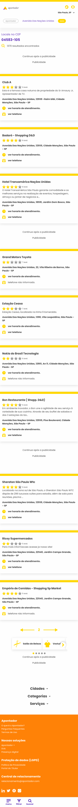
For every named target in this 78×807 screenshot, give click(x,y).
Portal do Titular (9, 768)
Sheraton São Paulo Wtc (18, 482)
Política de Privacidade (13, 764)
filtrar (19, 802)
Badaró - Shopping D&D (18, 135)
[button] (33, 653)
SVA (3, 748)
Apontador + (8, 745)
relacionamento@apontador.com (20, 781)
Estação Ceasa (12, 303)
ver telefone (15, 114)
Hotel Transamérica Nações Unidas (26, 182)
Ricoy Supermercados (17, 538)
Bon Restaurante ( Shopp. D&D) (23, 400)
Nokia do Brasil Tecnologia (20, 353)
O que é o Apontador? (13, 725)
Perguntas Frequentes (13, 728)
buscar (30, 802)
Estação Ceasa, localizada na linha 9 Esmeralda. (29, 312)
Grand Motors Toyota (16, 257)
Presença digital (9, 751)
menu (9, 802)
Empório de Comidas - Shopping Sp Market (31, 588)
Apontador (11, 21)
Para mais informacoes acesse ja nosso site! (27, 547)
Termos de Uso (9, 732)
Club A (6, 82)
